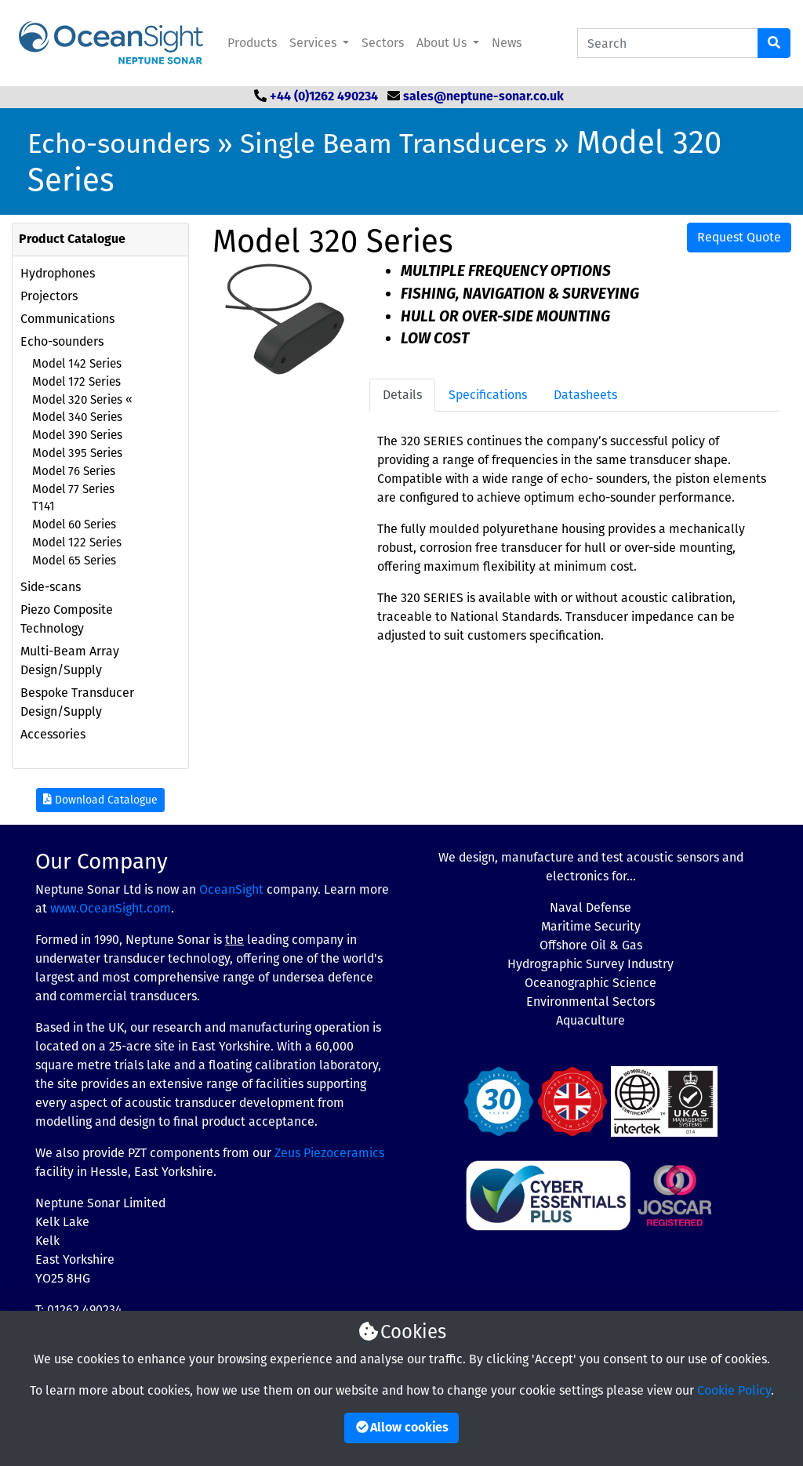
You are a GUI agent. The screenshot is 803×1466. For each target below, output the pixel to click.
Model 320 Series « (82, 400)
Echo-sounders (118, 143)
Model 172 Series (76, 382)
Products (252, 42)
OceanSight (231, 889)
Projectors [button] (49, 295)
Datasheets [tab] (585, 394)
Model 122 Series (77, 542)
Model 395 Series (77, 453)
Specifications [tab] (488, 394)
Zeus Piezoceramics (329, 1152)
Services (314, 42)
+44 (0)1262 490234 (324, 97)
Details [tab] (402, 394)
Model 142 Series (77, 364)
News (506, 42)
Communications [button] (67, 318)
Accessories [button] (52, 734)
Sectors (383, 42)
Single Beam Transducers (393, 143)
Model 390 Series (77, 435)
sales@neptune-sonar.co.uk (483, 97)
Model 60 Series (74, 524)
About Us (443, 42)
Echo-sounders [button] (62, 341)
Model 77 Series (73, 489)
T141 (43, 506)
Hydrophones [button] (57, 273)
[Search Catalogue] (667, 43)
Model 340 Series (77, 417)
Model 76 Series (73, 471)
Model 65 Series (74, 560)
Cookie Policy (734, 1390)
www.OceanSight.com (110, 908)
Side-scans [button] (50, 586)
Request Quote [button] (739, 237)
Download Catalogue (100, 800)
